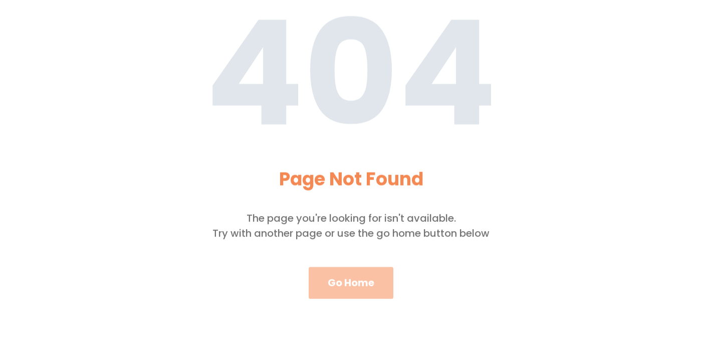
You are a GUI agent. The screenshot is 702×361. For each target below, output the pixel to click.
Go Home (351, 287)
